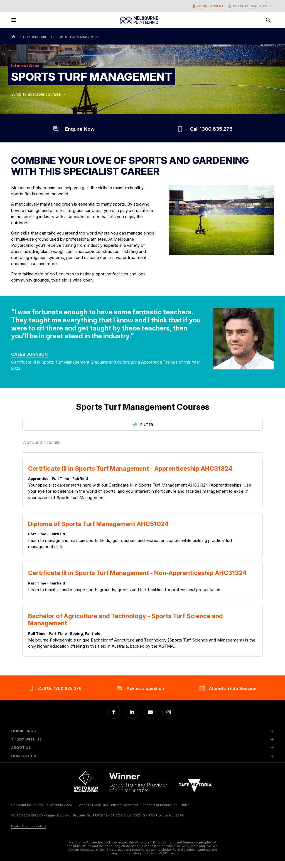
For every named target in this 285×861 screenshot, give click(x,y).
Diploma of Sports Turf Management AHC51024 (98, 523)
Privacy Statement (124, 805)
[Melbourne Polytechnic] (139, 20)
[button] (142, 731)
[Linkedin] (132, 712)
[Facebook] (113, 712)
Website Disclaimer (93, 805)
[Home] (13, 36)
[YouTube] (150, 712)
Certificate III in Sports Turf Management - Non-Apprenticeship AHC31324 (137, 572)
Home (185, 805)
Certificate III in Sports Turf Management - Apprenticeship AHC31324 (130, 468)
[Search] (268, 20)
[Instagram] (168, 712)
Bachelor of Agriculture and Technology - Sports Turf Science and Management (125, 619)
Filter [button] (142, 424)
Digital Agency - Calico (28, 826)
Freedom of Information (159, 805)
